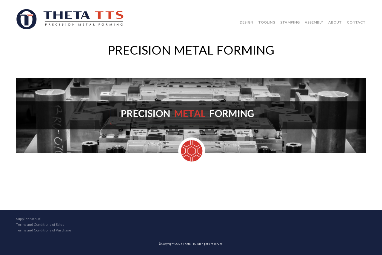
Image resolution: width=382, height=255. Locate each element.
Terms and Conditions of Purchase (43, 230)
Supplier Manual (28, 219)
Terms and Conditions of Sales (40, 224)
